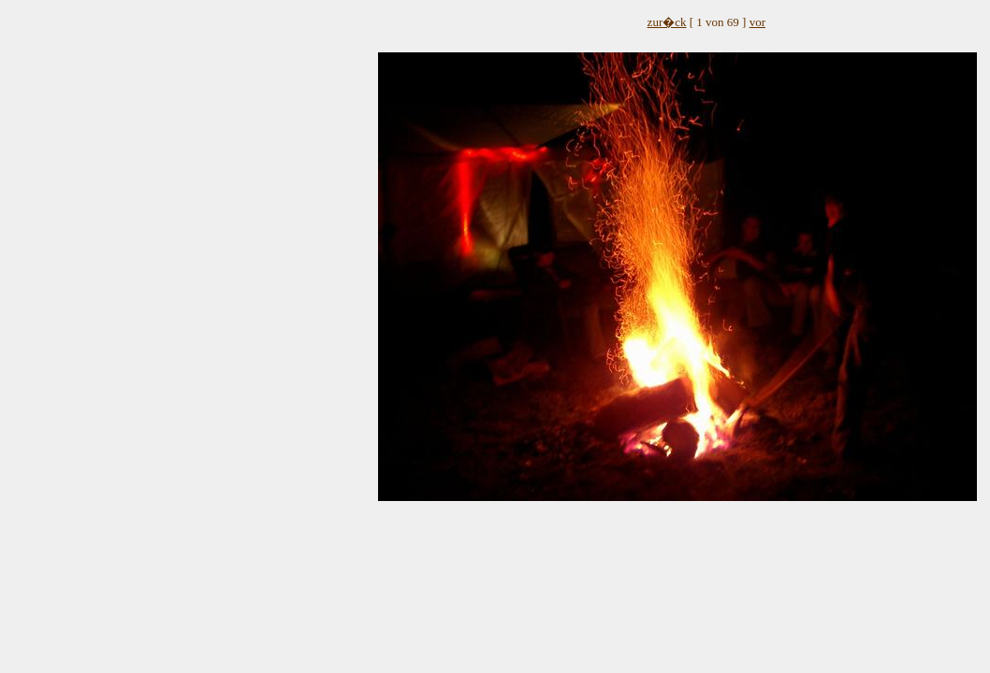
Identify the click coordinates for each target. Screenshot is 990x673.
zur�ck (667, 22)
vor (757, 22)
